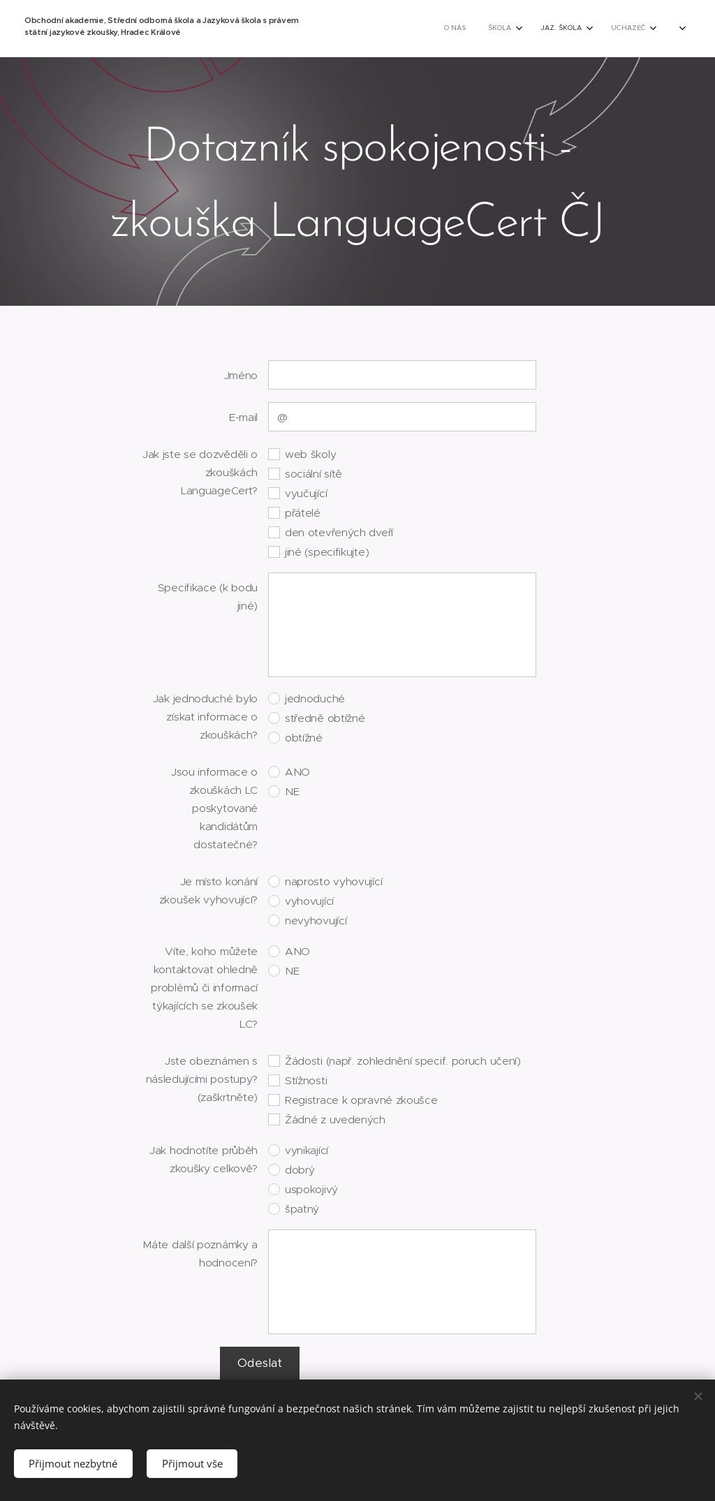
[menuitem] (383, 28)
